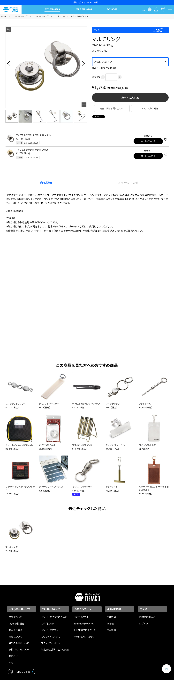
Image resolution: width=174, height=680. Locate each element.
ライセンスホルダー (148, 445)
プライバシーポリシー (52, 643)
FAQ (11, 662)
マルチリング (12, 546)
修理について (15, 636)
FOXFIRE (112, 9)
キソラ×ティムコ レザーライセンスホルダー (154, 488)
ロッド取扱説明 (16, 623)
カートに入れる (130, 98)
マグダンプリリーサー (82, 486)
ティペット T (111, 486)
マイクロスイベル (47, 445)
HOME (4, 16)
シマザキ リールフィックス (51, 486)
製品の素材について (19, 643)
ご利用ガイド (47, 623)
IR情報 (110, 623)
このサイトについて (50, 636)
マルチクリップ (113, 403)
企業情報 (111, 617)
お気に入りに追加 (149, 108)
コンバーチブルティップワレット (20, 488)
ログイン (143, 623)
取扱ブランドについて (19, 649)
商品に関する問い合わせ (112, 108)
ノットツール (145, 403)
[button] (9, 63)
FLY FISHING (52, 9)
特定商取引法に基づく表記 (55, 649)
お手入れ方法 (16, 630)
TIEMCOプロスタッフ (85, 630)
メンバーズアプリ (49, 630)
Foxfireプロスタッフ (84, 636)
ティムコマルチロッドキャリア (86, 403)
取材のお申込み (147, 617)
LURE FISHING (83, 9)
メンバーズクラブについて (54, 617)
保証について (15, 617)
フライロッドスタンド (82, 445)
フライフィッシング (20, 16)
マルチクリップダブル (16, 403)
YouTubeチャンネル (84, 623)
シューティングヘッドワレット (19, 445)
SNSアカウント (81, 617)
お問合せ (13, 656)
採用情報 (111, 630)
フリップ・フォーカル (115, 445)
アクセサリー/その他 (80, 16)
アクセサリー (59, 16)
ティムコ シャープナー (49, 403)
